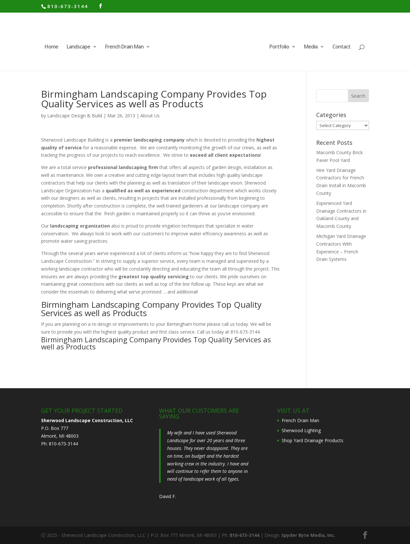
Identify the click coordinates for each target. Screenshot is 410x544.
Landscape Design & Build (74, 115)
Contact (341, 47)
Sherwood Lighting (301, 430)
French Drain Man (124, 47)
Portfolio (279, 47)
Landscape (78, 47)
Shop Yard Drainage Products (312, 440)
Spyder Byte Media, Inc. (308, 535)
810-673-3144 (67, 6)
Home (51, 47)
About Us (150, 115)
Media (311, 47)
